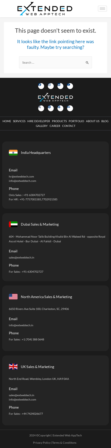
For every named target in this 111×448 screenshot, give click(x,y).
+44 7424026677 (32, 413)
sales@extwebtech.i (21, 395)
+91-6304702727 (34, 195)
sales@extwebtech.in (21, 257)
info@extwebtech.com (22, 180)
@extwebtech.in (23, 325)
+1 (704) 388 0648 (33, 339)
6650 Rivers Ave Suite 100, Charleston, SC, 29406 (39, 308)
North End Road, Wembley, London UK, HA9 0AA (39, 378)
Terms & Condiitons (64, 442)
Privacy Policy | (42, 442)
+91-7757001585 (30, 199)
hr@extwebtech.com (21, 176)
